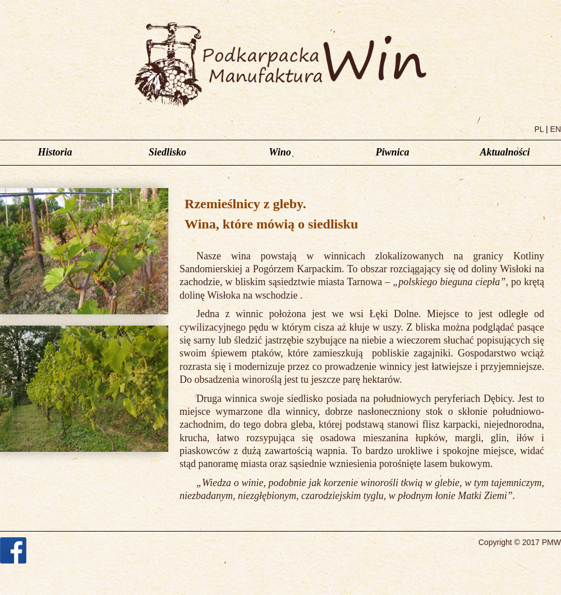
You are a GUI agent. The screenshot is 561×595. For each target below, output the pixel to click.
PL (539, 129)
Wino (280, 152)
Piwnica (392, 152)
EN (555, 129)
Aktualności (505, 152)
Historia (55, 152)
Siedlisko (167, 152)
